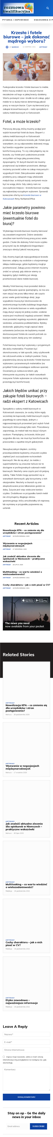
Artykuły (43, 47)
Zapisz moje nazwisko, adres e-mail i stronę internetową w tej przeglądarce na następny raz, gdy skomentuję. (24, 1060)
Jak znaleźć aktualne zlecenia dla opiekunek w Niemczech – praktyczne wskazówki (24, 559)
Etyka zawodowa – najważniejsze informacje (22, 1001)
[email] (18, 1126)
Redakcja (9, 891)
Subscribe (39, 1126)
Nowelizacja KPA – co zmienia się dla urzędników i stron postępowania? (23, 531)
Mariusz (15, 47)
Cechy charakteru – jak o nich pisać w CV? (26, 584)
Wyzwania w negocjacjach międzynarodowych (17, 544)
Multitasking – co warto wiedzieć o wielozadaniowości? (22, 573)
